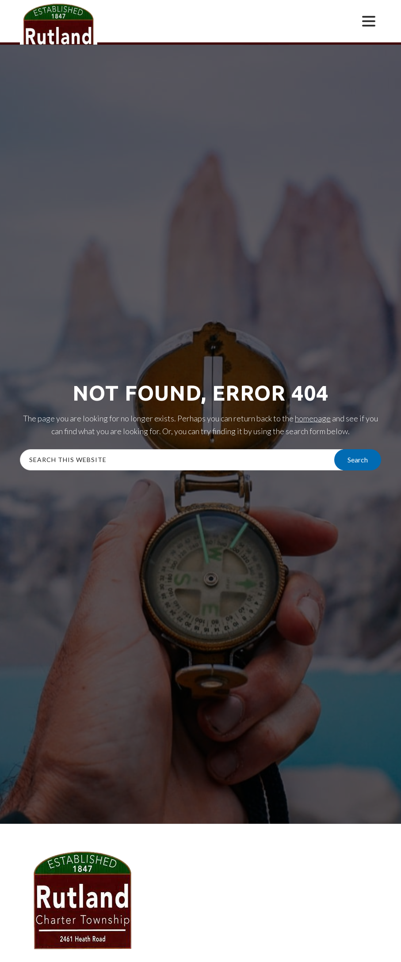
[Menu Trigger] (369, 20)
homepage (313, 418)
